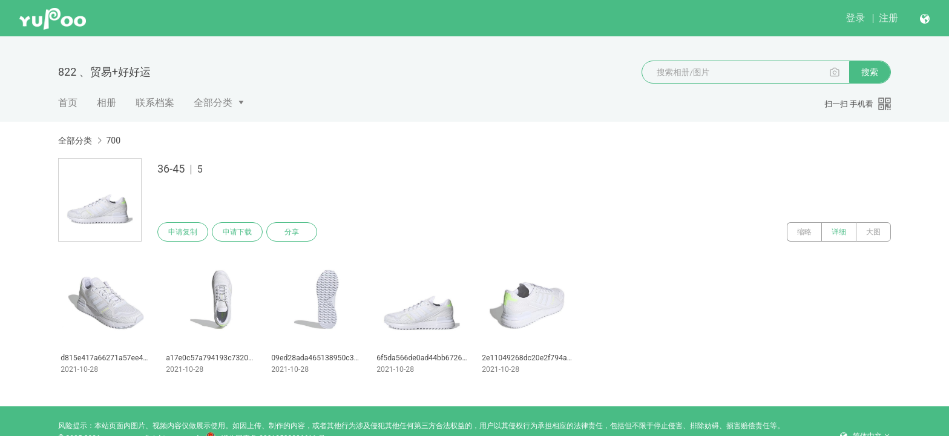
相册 (106, 102)
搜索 (869, 72)
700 (113, 140)
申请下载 (237, 232)
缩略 (804, 232)
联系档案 (155, 102)
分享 (291, 232)
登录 (855, 18)
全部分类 (213, 102)
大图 (873, 232)
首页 (67, 102)
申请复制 (182, 232)
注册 (888, 18)
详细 (839, 232)
